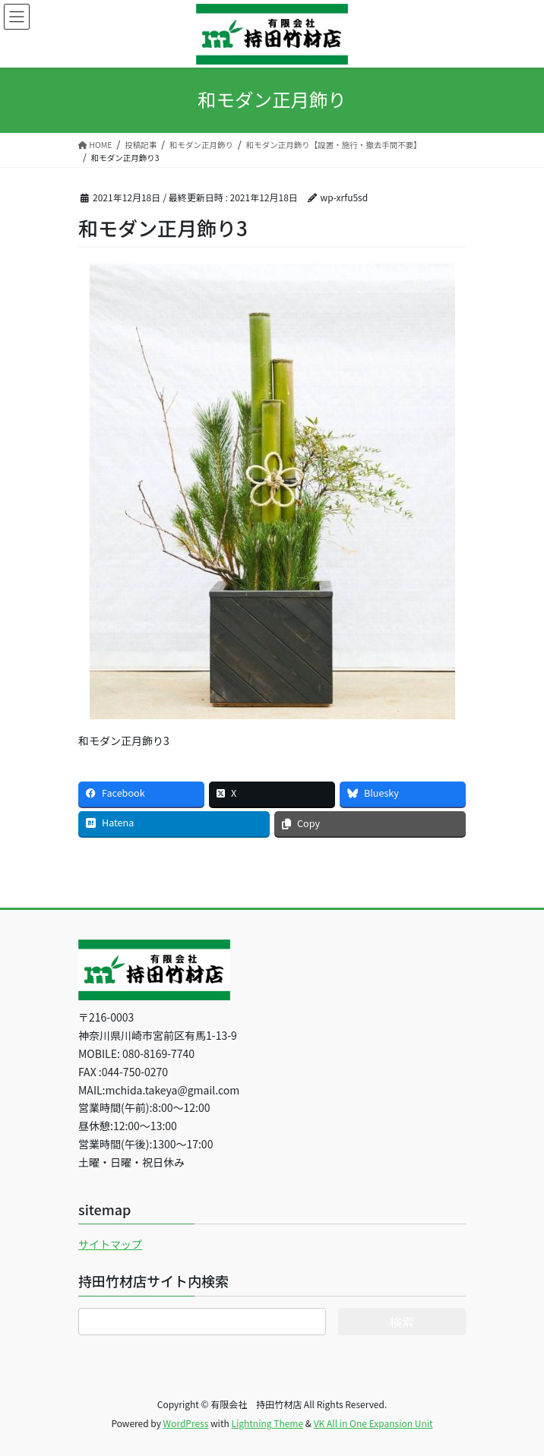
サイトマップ (110, 1244)
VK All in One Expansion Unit (373, 1423)
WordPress (186, 1423)
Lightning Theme (267, 1423)
